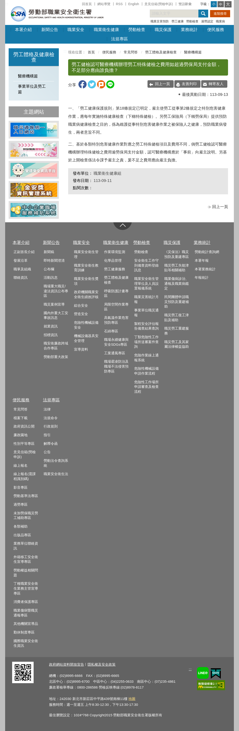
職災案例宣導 (54, 304)
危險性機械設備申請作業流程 (146, 371)
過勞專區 (21, 504)
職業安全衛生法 (56, 474)
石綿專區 (111, 331)
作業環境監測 (114, 252)
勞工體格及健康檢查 (161, 52)
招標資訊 (51, 335)
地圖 (131, 699)
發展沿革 (21, 260)
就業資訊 (51, 326)
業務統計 (189, 29)
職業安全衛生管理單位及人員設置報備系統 (146, 283)
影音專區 (21, 487)
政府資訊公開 (24, 426)
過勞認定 (207, 21)
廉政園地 (21, 435)
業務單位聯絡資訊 (26, 546)
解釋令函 (51, 444)
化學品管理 (113, 260)
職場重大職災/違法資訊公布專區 (56, 291)
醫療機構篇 (28, 76)
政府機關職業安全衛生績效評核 (86, 294)
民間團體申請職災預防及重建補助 (176, 301)
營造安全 (81, 314)
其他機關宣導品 (26, 624)
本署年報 (202, 260)
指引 (47, 435)
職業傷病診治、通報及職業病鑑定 (176, 283)
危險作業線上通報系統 (146, 357)
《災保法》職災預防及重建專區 (176, 254)
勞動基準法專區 (26, 496)
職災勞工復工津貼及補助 (176, 317)
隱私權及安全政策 (102, 664)
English (133, 4)
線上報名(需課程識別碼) (25, 476)
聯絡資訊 (21, 277)
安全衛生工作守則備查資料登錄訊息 (146, 265)
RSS (119, 4)
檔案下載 (21, 418)
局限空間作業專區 (116, 307)
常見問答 (131, 52)
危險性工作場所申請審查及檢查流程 (146, 386)
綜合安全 (81, 305)
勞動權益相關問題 (26, 572)
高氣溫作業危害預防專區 (116, 320)
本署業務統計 (205, 269)
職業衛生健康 (106, 29)
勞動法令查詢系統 (56, 463)
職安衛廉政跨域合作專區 (56, 345)
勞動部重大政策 (56, 357)
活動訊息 (51, 277)
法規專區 (119, 39)
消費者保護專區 (26, 602)
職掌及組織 (22, 269)
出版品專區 (22, 535)
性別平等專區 (24, 444)
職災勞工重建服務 (176, 331)
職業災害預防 (160, 21)
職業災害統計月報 (146, 299)
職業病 (220, 21)
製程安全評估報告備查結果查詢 (146, 326)
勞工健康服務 (114, 269)
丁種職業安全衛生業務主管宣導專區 (26, 588)
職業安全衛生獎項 (86, 281)
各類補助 (21, 526)
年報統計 (202, 277)
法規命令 (51, 418)
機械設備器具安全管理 (86, 338)
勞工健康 (178, 21)
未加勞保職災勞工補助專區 (26, 515)
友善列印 (189, 84)
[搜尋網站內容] (178, 13)
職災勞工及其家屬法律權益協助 (176, 344)
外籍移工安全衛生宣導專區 (26, 559)
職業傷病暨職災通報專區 (26, 613)
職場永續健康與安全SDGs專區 (116, 342)
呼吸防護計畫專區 (116, 293)
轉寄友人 (216, 84)
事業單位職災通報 (146, 312)
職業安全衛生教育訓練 (86, 268)
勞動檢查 (192, 21)
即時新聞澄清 (54, 260)
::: (6, 4)
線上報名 (21, 465)
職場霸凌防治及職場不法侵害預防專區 (116, 366)
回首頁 (87, 4)
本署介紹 (23, 29)
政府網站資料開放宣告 (66, 664)
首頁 (91, 52)
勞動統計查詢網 (207, 252)
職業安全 (75, 29)
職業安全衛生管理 (86, 254)
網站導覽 (103, 4)
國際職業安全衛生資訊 (26, 643)
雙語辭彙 (185, 4)
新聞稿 (49, 252)
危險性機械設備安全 (86, 325)
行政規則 (51, 426)
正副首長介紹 (24, 252)
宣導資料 (81, 349)
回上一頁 (162, 84)
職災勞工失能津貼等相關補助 (176, 268)
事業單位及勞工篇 (32, 89)
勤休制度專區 (24, 632)
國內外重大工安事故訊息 (56, 315)
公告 (47, 452)
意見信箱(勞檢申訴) (158, 4)
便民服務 (215, 29)
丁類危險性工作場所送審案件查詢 (146, 341)
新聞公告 (49, 29)
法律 (47, 409)
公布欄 (49, 269)
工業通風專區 (114, 353)
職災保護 (163, 29)
